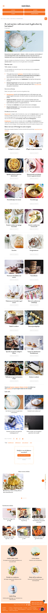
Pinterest (21, 387)
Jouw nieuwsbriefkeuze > (24, 455)
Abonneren (29, 609)
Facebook (12, 387)
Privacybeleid (24, 459)
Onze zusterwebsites (14, 610)
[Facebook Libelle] (27, 605)
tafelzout (20, 74)
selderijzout (18, 442)
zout (31, 442)
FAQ (15, 609)
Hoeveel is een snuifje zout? (34, 411)
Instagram (17, 387)
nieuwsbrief (9, 388)
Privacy (11, 608)
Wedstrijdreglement (22, 609)
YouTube (26, 387)
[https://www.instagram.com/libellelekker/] (29, 605)
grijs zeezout (25, 442)
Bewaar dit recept (14, 153)
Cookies (25, 608)
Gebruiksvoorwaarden (18, 608)
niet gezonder (38, 84)
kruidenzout (11, 442)
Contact (11, 609)
